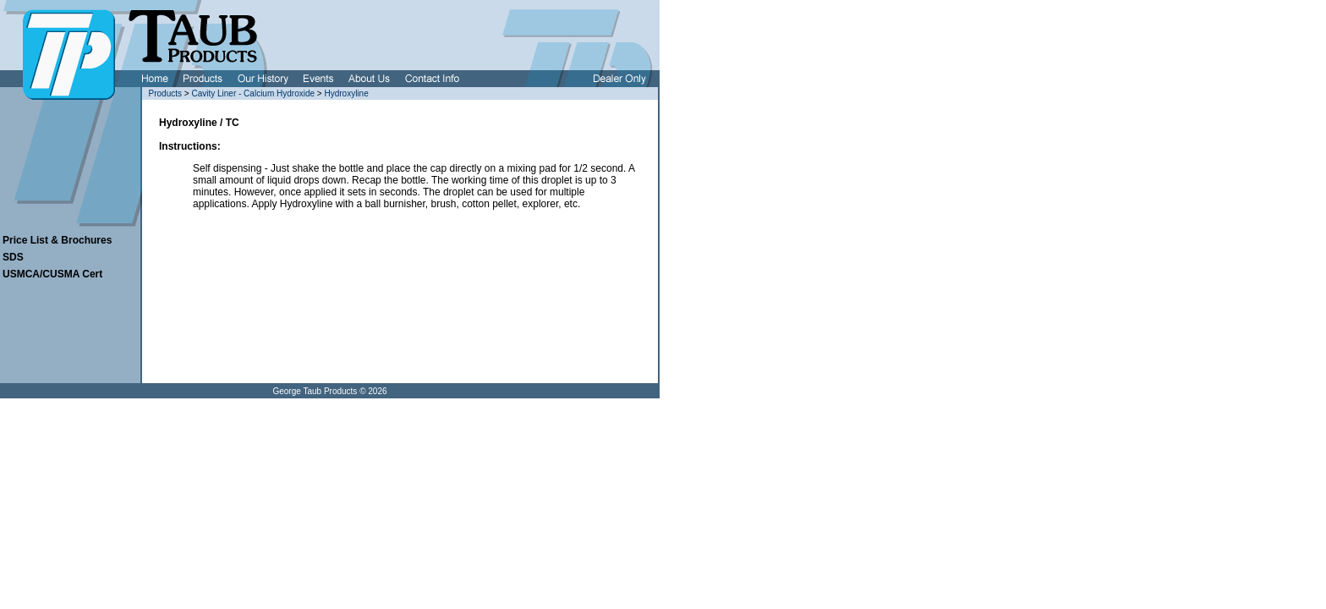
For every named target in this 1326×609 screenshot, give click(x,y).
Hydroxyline (346, 93)
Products (165, 93)
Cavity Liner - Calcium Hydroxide (253, 93)
